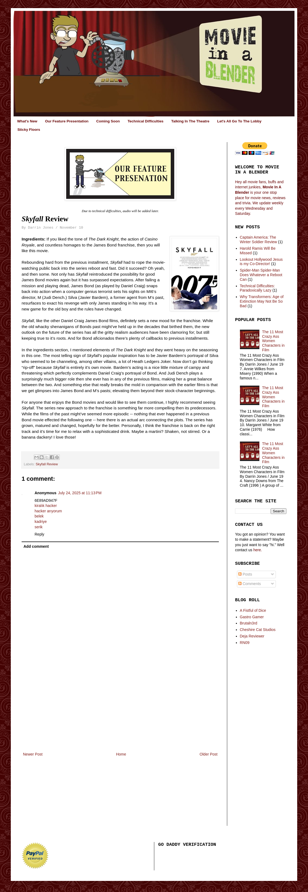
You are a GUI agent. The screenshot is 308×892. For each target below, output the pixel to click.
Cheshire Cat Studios (258, 629)
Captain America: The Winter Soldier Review (258, 239)
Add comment (36, 546)
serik (39, 527)
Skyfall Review (47, 464)
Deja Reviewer (252, 636)
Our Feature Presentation (67, 121)
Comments (249, 584)
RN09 (245, 642)
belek (39, 516)
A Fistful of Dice (253, 610)
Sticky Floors (28, 130)
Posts (245, 574)
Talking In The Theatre (190, 121)
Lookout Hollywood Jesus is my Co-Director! (261, 261)
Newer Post (32, 754)
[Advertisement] (120, 710)
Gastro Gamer (252, 617)
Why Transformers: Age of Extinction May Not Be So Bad (262, 301)
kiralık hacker (46, 505)
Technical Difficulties (145, 121)
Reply (39, 534)
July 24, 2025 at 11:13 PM (80, 493)
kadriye (41, 521)
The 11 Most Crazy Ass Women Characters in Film (273, 341)
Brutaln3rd (248, 623)
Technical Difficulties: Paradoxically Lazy (257, 288)
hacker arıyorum (48, 511)
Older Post (208, 754)
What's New (27, 121)
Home (121, 754)
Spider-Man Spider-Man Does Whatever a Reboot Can (261, 275)
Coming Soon (108, 121)
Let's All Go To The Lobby (239, 121)
